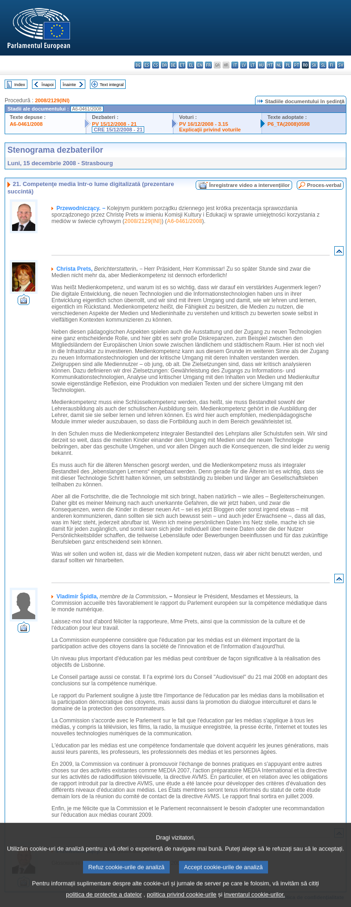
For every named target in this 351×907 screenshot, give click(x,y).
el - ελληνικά (190, 65)
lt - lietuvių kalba (252, 65)
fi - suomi (331, 65)
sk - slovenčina (314, 65)
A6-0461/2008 (26, 124)
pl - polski (287, 65)
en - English (199, 65)
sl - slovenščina (322, 65)
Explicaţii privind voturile (210, 129)
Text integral (112, 84)
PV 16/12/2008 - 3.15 (203, 124)
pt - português (296, 65)
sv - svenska (340, 65)
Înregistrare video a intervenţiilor (249, 185)
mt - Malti (270, 65)
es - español (146, 65)
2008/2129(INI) (52, 100)
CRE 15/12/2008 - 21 (118, 129)
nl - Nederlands (278, 65)
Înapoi (48, 84)
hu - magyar (261, 65)
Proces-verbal (324, 185)
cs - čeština (155, 65)
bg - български (137, 65)
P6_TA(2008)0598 (289, 124)
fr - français (208, 65)
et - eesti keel (182, 65)
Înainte (69, 84)
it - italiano (234, 65)
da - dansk (164, 65)
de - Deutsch (173, 65)
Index (19, 84)
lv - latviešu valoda (243, 65)
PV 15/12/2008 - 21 (114, 124)
